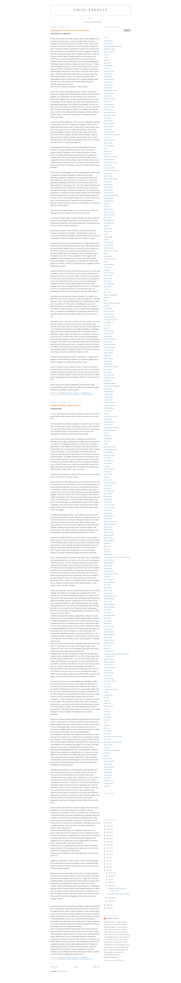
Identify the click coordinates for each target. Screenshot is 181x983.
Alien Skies (107, 281)
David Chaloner (109, 331)
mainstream (107, 734)
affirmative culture (110, 681)
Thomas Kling (108, 659)
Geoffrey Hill (108, 394)
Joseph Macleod (109, 71)
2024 (108, 829)
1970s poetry (108, 85)
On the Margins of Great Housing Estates (117, 557)
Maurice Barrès (109, 535)
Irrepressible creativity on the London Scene (70, 30)
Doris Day (107, 154)
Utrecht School (108, 664)
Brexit (106, 300)
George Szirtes (108, 400)
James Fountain (109, 469)
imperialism (107, 717)
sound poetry (108, 775)
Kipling (106, 204)
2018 (108, 848)
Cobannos (107, 325)
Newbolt (106, 552)
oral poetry (107, 747)
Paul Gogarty (108, 568)
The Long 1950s (109, 123)
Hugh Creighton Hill (110, 179)
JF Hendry (107, 458)
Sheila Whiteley (109, 632)
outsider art (107, 753)
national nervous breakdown (113, 742)
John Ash (107, 477)
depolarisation (108, 82)
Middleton (107, 543)
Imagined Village (109, 455)
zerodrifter (107, 786)
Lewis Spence (108, 513)
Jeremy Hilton (108, 190)
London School (74, 394)
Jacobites (107, 466)
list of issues (108, 731)
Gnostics (106, 414)
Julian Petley (108, 496)
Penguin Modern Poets (111, 574)
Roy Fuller (107, 612)
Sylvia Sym (107, 646)
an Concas (107, 684)
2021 (108, 838)
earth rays (107, 700)
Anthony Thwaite (109, 140)
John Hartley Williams (111, 195)
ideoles (106, 253)
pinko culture (108, 758)
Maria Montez (108, 527)
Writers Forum (87, 394)
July (109, 879)
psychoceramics (109, 264)
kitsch (106, 723)
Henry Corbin (108, 176)
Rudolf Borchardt (109, 615)
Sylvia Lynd (108, 228)
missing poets (108, 41)
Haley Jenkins (108, 425)
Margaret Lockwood (110, 521)
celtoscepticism (109, 242)
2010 (108, 905)
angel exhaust (90, 10)
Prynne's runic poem (110, 596)
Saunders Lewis (109, 626)
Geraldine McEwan (110, 405)
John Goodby (108, 480)
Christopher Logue (110, 115)
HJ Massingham (109, 422)
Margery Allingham (110, 524)
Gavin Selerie (108, 88)
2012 (108, 867)
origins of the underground (112, 750)
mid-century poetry (110, 259)
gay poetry (107, 63)
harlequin (107, 714)
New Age (107, 549)
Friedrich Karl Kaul (110, 162)
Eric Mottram (108, 65)
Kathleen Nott (108, 499)
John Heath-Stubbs (110, 483)
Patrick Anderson (109, 560)
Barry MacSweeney (110, 112)
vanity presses (108, 780)
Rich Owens (108, 601)
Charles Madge (109, 314)
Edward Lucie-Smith (110, 157)
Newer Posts (54, 967)
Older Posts (96, 967)
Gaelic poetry (108, 165)
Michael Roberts (109, 541)
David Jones (108, 151)
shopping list (108, 772)
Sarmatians (107, 623)
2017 (108, 851)
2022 (108, 835)
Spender (106, 226)
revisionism (107, 267)
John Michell (108, 485)
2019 (108, 845)
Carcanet (106, 306)
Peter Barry (107, 576)
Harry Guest (108, 173)
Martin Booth (108, 121)
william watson (109, 783)
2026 (108, 823)
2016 (108, 854)
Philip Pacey (108, 588)
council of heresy (109, 132)
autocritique (107, 129)
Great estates (108, 419)
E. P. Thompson (109, 350)
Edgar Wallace (73, 959)
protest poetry (108, 769)
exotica (106, 709)
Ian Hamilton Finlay (110, 449)
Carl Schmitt (108, 308)
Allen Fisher (108, 96)
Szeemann (107, 648)
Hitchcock (107, 441)
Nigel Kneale (108, 554)
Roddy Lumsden (109, 215)
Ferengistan (107, 380)
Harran (106, 433)
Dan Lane (107, 328)
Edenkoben (61, 959)
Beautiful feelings (109, 49)
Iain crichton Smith (110, 447)
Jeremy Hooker (109, 193)
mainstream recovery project (113, 736)
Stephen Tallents (109, 643)
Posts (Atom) (63, 971)
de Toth (106, 698)
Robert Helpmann (109, 607)
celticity (106, 240)
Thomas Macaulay (110, 662)
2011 (108, 870)
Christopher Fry (109, 322)
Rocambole (107, 610)
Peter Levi (107, 206)
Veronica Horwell (109, 667)
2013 (108, 864)
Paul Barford (108, 565)
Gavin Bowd (108, 389)
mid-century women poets (112, 135)
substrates (107, 270)
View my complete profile (114, 960)
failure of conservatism (111, 251)
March (110, 885)
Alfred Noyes (108, 110)
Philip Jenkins (108, 209)
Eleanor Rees (108, 364)
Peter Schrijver (108, 579)
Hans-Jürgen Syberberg (111, 427)
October (111, 873)
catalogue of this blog (111, 689)
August (110, 876)
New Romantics (109, 104)
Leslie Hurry (108, 510)
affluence (107, 60)
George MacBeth (109, 168)
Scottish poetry (108, 629)
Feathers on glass (109, 378)
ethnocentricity (108, 248)
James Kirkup (108, 187)
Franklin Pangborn (110, 383)
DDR (105, 148)
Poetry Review (108, 593)
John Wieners (108, 494)
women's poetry (109, 93)
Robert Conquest (109, 212)
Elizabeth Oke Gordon (111, 367)
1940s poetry (108, 74)
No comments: (85, 393)
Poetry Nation (108, 590)
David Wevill (108, 336)
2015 (108, 857)
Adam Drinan (108, 275)
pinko (106, 262)
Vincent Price (108, 676)
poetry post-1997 (109, 107)
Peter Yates (107, 585)
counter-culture (109, 245)
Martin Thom (108, 529)
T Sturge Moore (109, 651)
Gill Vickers (108, 411)
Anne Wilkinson (109, 284)
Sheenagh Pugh (109, 220)
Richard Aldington (110, 604)
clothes (106, 692)
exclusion (107, 68)
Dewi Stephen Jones (110, 339)
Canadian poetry (109, 146)
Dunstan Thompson (110, 347)
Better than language (110, 295)
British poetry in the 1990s (112, 303)
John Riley (107, 488)
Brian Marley (108, 143)
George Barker (108, 397)
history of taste (108, 43)
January (111, 901)
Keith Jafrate (108, 502)
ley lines (106, 728)
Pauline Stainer (109, 571)
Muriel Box (107, 101)
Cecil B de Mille (109, 311)
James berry (107, 472)
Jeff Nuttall (107, 118)
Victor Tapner (108, 670)
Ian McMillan (108, 452)
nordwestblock (108, 745)
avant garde (62, 394)
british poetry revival (110, 90)
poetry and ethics (109, 761)
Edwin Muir (108, 361)
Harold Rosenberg (109, 430)
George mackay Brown (111, 170)
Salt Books (107, 217)
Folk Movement (109, 159)
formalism (107, 711)
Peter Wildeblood (109, 582)
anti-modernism (109, 79)
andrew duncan (109, 126)
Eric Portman (108, 369)
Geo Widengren (109, 391)
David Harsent (108, 333)
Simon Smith (108, 637)
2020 (108, 842)
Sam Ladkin (108, 621)
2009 (108, 908)
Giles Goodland (109, 408)
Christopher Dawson (110, 320)
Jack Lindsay (108, 463)
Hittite (106, 444)
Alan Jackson (108, 278)
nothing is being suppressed (112, 46)
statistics (106, 54)
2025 (108, 826)
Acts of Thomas (109, 273)
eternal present (108, 706)
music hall (107, 739)
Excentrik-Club (109, 375)
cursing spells (108, 695)
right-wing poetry (109, 52)
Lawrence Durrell (109, 507)
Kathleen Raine (109, 198)
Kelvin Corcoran (109, 505)
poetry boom (108, 764)
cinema (106, 57)
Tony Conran (108, 231)
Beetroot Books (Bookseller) (93, 22)
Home (76, 967)
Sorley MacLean (109, 223)
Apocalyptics (108, 286)
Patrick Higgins (109, 563)
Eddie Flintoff (108, 353)
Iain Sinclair (108, 181)
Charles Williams (109, 317)
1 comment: (83, 957)
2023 (108, 832)
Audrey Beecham (109, 99)
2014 (108, 861)
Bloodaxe (107, 297)
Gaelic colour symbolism (112, 386)
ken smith (107, 720)
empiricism (107, 703)
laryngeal (107, 725)
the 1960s (107, 778)
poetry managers (109, 767)
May (109, 882)
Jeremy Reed (108, 474)
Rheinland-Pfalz (86, 959)
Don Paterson (108, 342)
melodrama (107, 256)
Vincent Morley (109, 673)
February (111, 898)
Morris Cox (107, 546)
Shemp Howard (109, 635)
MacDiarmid (108, 518)
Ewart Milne (108, 372)
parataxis (107, 756)
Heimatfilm (107, 436)
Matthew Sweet (109, 532)
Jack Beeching (108, 461)
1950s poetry (108, 76)
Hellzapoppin (108, 438)
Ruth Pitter (107, 618)
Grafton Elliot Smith (110, 416)
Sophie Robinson (109, 640)
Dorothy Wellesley (110, 344)
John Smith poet (109, 491)
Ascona (106, 289)
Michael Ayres (108, 538)
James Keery (108, 184)
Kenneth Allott (108, 201)
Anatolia (106, 137)
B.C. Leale (107, 292)
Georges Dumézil (109, 402)
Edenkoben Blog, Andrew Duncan (66, 405)
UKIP (106, 234)
